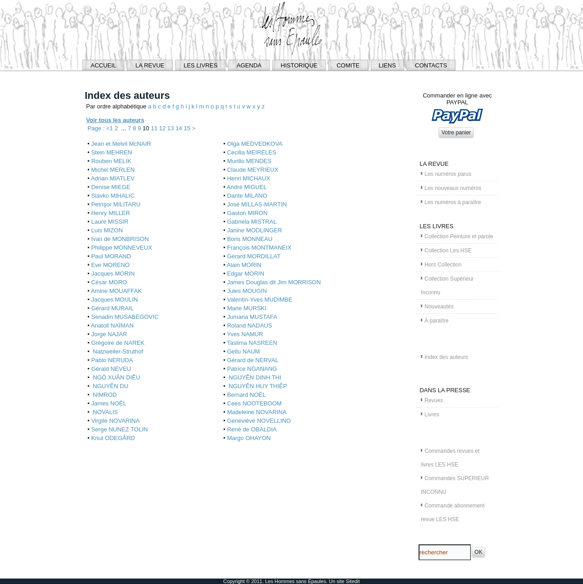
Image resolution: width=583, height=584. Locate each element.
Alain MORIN (244, 264)
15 (188, 128)
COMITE (348, 65)
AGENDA (248, 65)
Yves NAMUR (245, 334)
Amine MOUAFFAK (116, 290)
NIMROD (104, 394)
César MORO (109, 282)
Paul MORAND (111, 256)
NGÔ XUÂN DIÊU (115, 377)
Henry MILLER (110, 213)
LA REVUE (149, 65)
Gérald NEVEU (111, 368)
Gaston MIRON (247, 213)
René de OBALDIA (251, 429)
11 (155, 128)
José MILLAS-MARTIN (256, 204)
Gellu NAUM (243, 351)
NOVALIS (104, 412)
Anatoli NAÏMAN (112, 325)
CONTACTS (431, 65)
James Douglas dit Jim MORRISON (274, 282)
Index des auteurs (446, 357)
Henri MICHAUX (248, 178)
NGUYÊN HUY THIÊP (257, 386)
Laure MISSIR (109, 221)
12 (163, 128)
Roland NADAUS (249, 325)
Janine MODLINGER (254, 230)
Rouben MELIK (111, 161)
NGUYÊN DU (109, 386)
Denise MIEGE (110, 187)
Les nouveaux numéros (452, 188)
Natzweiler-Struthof (117, 351)
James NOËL (108, 403)
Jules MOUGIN (246, 290)
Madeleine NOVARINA (256, 412)
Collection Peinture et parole (458, 236)
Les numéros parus (447, 174)
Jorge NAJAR (109, 334)
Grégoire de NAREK (117, 342)
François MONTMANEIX (259, 247)
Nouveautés (439, 306)
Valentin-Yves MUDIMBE (259, 299)
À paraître (436, 321)
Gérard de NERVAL (252, 360)
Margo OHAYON (249, 438)
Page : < (98, 128)
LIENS (387, 65)
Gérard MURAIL (112, 308)
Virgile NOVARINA (115, 420)
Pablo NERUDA (112, 360)
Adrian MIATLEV (112, 178)
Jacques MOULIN (114, 299)
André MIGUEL (247, 187)
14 (179, 128)
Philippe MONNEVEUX (121, 247)
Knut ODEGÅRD (113, 438)
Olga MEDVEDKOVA (254, 143)
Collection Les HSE (447, 250)
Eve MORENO (110, 264)
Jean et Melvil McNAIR (121, 143)
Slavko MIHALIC (112, 195)
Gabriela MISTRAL (251, 221)
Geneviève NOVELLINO (259, 420)
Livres (431, 414)
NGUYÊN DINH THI (254, 377)
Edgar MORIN (245, 273)
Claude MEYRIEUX (252, 169)
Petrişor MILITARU (115, 204)
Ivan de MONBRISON (119, 239)
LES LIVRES (200, 65)
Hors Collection (442, 264)
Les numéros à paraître (452, 202)
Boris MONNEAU (249, 239)
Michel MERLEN (112, 169)
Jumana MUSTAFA (252, 316)
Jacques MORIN (112, 273)
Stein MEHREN (111, 152)
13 (171, 128)
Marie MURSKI (246, 308)
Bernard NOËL (246, 394)
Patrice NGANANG (252, 368)
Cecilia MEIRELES (251, 152)
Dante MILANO (247, 195)
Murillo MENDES (249, 161)
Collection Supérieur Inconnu (447, 286)
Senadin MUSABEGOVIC (125, 316)
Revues (433, 400)
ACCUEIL (103, 65)
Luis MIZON (107, 230)
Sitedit (353, 581)
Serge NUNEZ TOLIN (119, 429)
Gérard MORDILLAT (254, 256)
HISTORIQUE (299, 65)
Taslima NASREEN (252, 342)
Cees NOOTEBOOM (254, 403)
